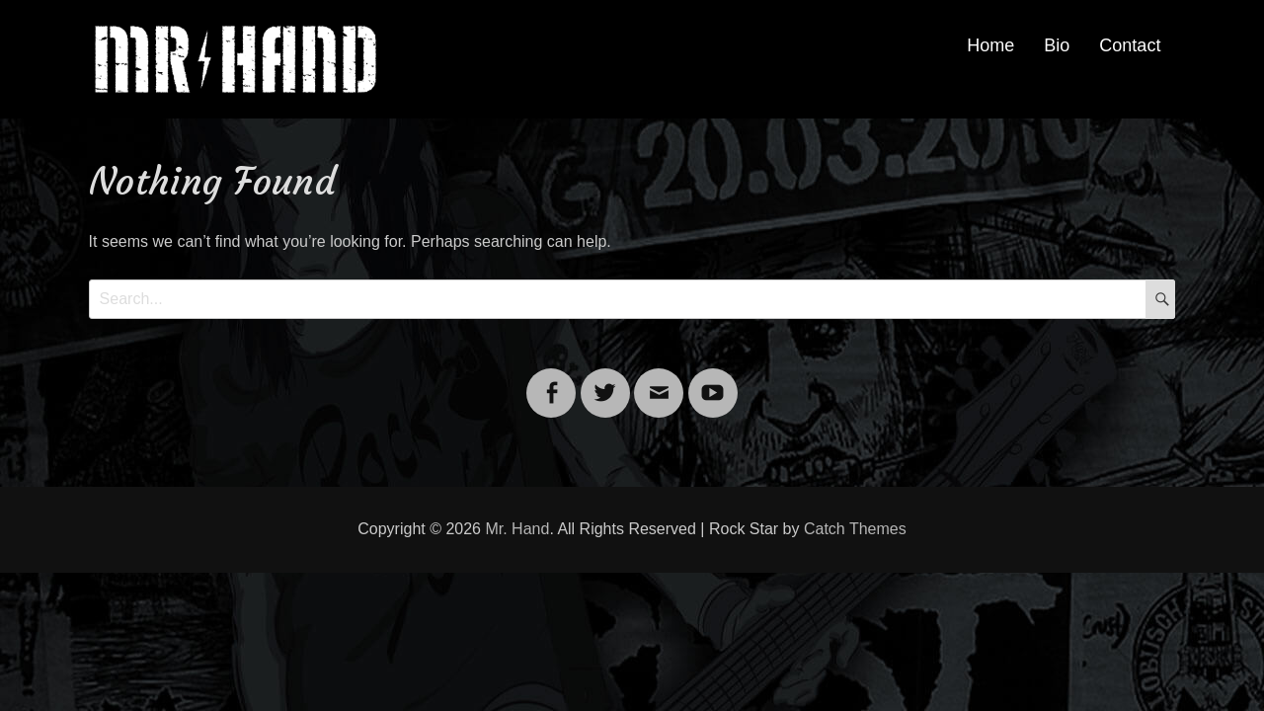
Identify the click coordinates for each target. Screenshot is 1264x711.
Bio (1056, 45)
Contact (1129, 45)
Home (990, 45)
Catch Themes (855, 528)
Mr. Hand (517, 528)
